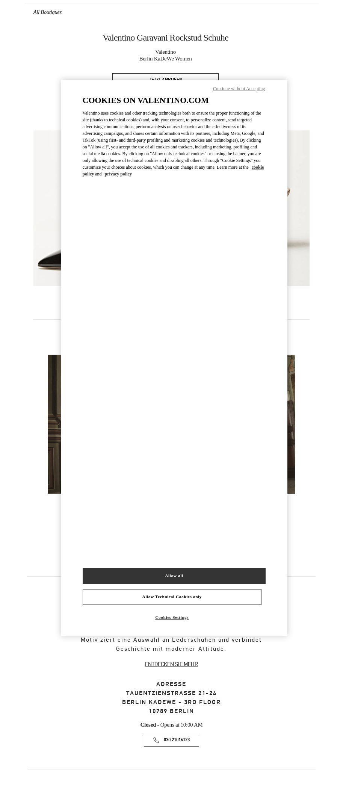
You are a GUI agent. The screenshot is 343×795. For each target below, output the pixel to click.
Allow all (174, 575)
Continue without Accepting (239, 88)
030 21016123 (177, 740)
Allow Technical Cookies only (172, 596)
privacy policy (118, 174)
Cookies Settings (172, 617)
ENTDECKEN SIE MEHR (171, 664)
